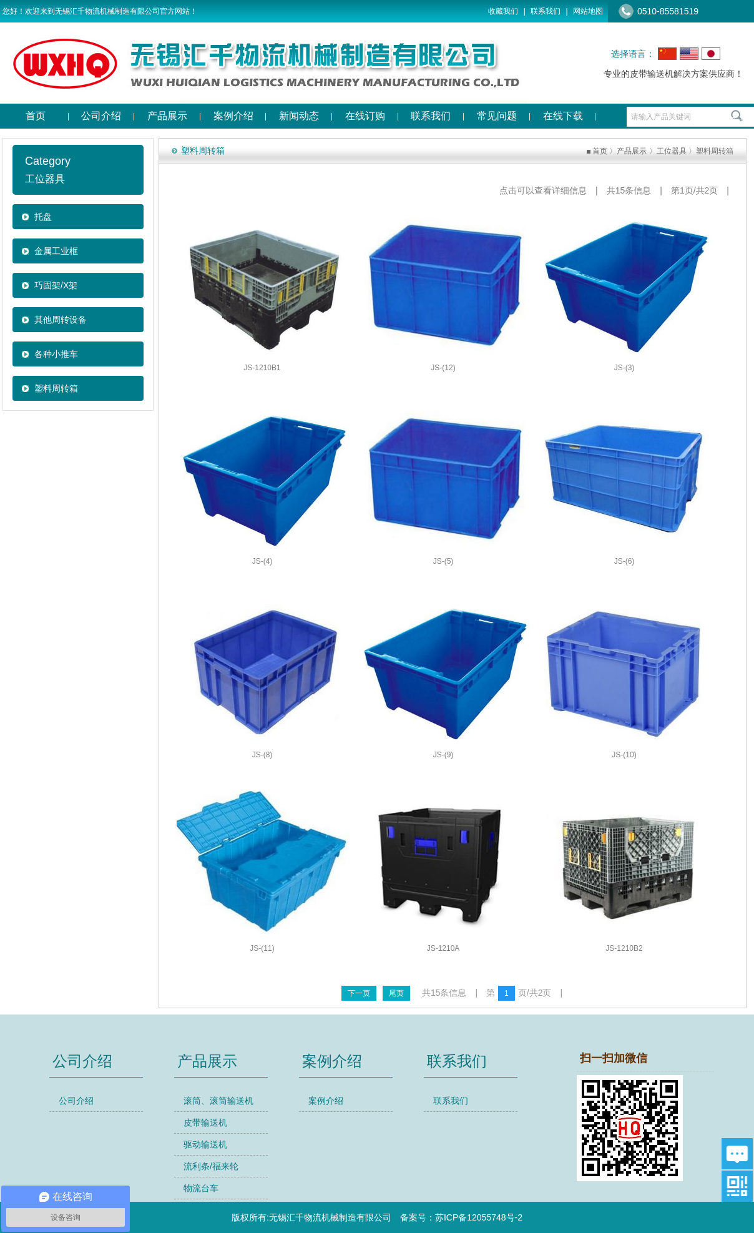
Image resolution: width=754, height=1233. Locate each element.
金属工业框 (56, 251)
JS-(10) (624, 754)
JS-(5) (443, 561)
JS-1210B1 (261, 367)
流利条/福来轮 (211, 1166)
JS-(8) (262, 754)
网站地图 (588, 11)
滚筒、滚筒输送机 (218, 1101)
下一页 (359, 993)
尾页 (396, 993)
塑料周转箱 (56, 388)
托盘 (43, 217)
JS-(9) (443, 754)
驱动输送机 (205, 1144)
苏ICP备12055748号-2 (478, 1217)
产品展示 (632, 151)
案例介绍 (325, 1101)
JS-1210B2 (623, 948)
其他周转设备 (60, 320)
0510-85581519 (667, 11)
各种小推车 (56, 354)
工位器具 (672, 151)
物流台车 (201, 1188)
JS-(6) (624, 561)
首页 (599, 151)
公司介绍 (76, 1101)
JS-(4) (262, 561)
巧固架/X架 (55, 285)
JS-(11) (262, 948)
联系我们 (546, 11)
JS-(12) (443, 367)
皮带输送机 (205, 1122)
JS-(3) (624, 367)
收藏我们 (503, 11)
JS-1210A (443, 948)
